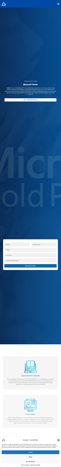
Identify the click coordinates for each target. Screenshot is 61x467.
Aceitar (31, 452)
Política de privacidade (35, 465)
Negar (30, 457)
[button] (58, 440)
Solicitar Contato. (30, 266)
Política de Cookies (25, 465)
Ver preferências (30, 461)
